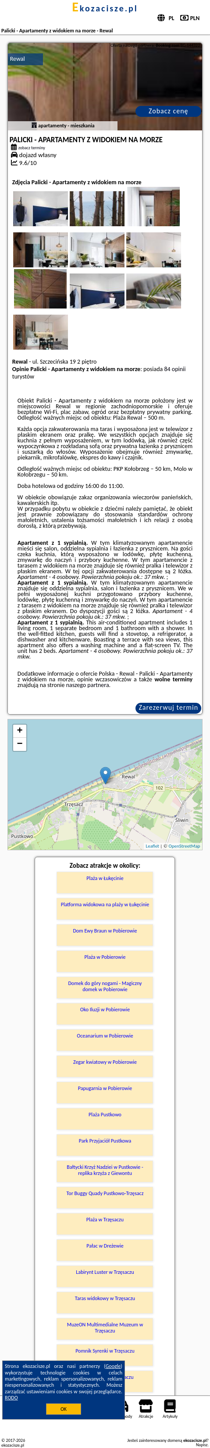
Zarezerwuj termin (168, 707)
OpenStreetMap (184, 846)
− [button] (20, 744)
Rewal (17, 59)
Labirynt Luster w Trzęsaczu (105, 1272)
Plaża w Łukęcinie (104, 878)
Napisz (202, 1445)
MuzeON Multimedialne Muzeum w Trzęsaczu (105, 1328)
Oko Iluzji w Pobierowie (105, 1009)
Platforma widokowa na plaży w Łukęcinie (105, 904)
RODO (11, 1398)
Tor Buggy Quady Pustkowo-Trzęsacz (105, 1193)
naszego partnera (87, 685)
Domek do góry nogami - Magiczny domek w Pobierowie (105, 986)
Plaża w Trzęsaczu (105, 1220)
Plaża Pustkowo (105, 1114)
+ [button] (20, 731)
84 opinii (174, 369)
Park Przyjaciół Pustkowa (105, 1141)
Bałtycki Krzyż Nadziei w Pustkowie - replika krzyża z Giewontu (105, 1170)
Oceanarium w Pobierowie (105, 1036)
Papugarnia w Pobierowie (105, 1088)
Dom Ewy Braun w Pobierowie (105, 931)
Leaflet (152, 846)
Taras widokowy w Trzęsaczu (105, 1298)
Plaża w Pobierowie (105, 957)
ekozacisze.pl (105, 8)
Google (113, 1366)
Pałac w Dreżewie (104, 1246)
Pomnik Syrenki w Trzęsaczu (105, 1351)
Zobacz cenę (169, 111)
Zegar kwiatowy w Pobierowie (105, 1062)
